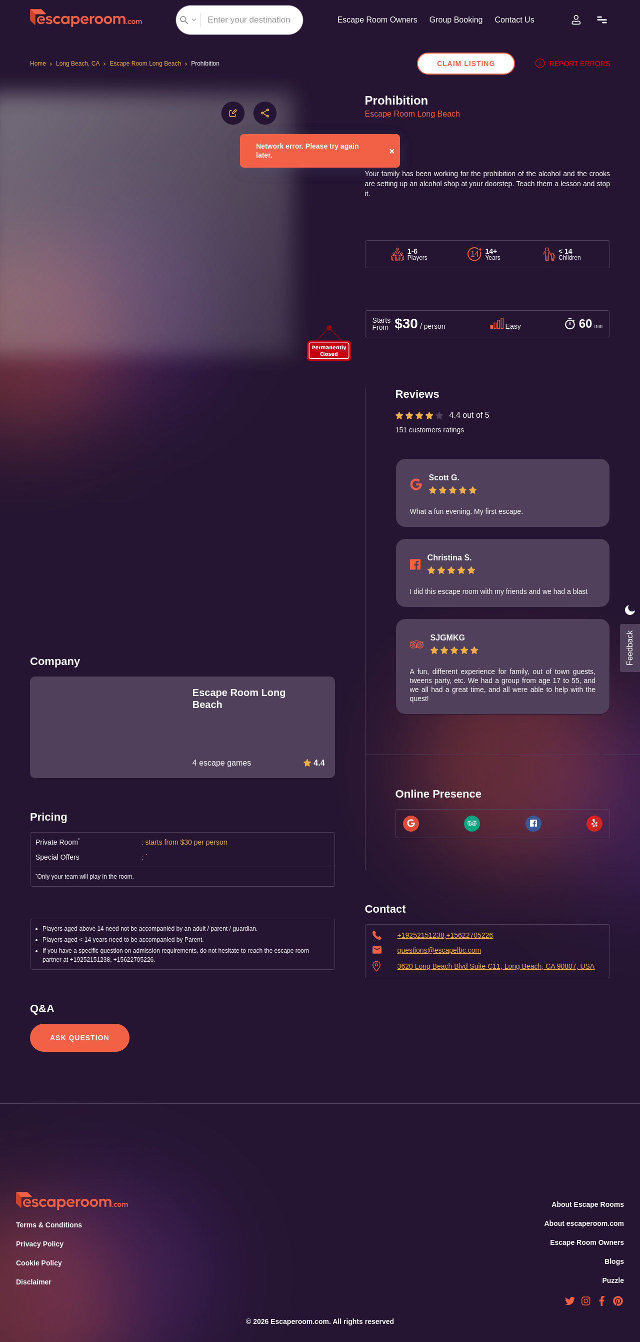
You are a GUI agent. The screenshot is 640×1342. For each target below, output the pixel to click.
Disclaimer (33, 1282)
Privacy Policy (39, 1244)
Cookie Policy (39, 1263)
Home (39, 63)
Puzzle (613, 1280)
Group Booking (454, 20)
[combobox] (237, 20)
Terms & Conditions (48, 1225)
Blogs (614, 1261)
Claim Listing (471, 64)
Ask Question (79, 1038)
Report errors (575, 64)
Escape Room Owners (373, 20)
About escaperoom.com (584, 1223)
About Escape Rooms (588, 1204)
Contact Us (516, 20)
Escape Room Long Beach (149, 63)
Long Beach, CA (80, 63)
